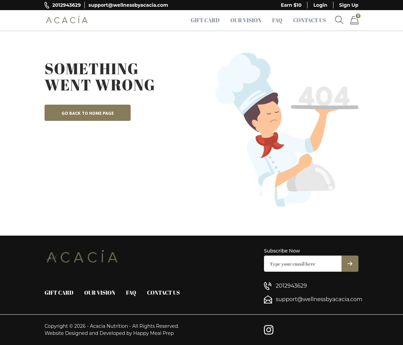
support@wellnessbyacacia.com (128, 5)
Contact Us (309, 20)
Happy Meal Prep (153, 333)
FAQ (277, 20)
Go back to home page (87, 113)
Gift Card (205, 20)
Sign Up (348, 5)
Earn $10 (291, 5)
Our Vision (246, 20)
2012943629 (66, 5)
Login (320, 5)
